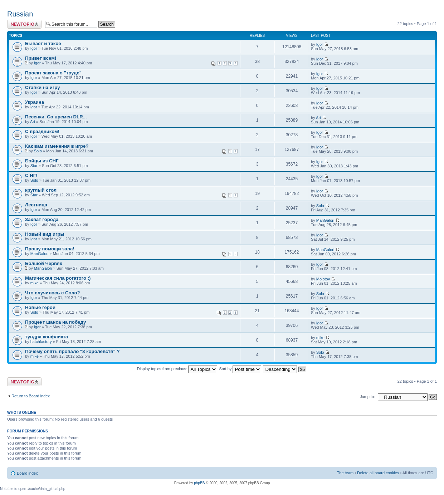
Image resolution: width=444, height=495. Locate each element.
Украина (34, 102)
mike (34, 283)
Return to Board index (30, 396)
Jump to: (367, 396)
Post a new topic (24, 24)
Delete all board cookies (378, 473)
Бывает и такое (43, 43)
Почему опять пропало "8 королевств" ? (72, 351)
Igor (33, 48)
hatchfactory (41, 341)
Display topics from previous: (177, 369)
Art (32, 121)
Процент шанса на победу (55, 322)
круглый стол (41, 190)
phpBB (199, 483)
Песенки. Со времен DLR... (56, 116)
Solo (38, 151)
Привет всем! (40, 58)
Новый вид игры (44, 234)
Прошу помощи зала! (49, 248)
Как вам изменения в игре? (56, 146)
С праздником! (42, 131)
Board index (27, 473)
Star (34, 165)
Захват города (41, 219)
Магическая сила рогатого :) (58, 278)
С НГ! (31, 175)
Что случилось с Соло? (52, 292)
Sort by (240, 369)
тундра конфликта (46, 336)
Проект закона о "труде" (53, 72)
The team (345, 473)
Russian (20, 14)
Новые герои (40, 307)
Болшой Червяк (43, 263)
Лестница (36, 204)
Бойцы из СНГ (42, 160)
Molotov (323, 279)
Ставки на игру (42, 87)
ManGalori (325, 220)
